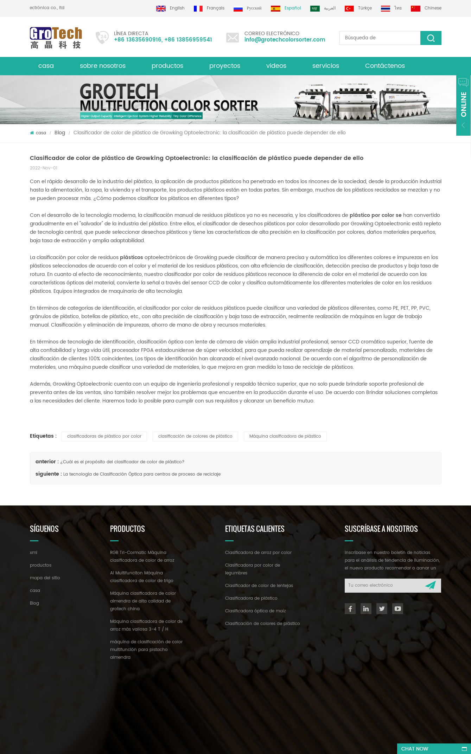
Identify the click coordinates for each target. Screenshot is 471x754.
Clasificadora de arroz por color (258, 552)
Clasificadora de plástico (251, 598)
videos (276, 66)
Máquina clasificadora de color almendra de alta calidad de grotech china (143, 601)
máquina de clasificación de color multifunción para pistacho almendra (146, 650)
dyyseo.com (243, 742)
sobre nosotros (103, 66)
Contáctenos (385, 66)
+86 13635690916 (137, 40)
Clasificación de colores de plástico (262, 623)
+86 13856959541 (188, 40)
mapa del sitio (45, 578)
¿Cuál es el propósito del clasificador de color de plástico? (122, 462)
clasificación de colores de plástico (195, 436)
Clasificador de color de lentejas (259, 585)
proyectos (224, 66)
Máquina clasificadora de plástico (285, 436)
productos (40, 565)
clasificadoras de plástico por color (104, 436)
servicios (325, 66)
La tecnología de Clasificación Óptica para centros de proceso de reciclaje (142, 474)
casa (46, 66)
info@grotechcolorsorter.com (284, 40)
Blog (60, 133)
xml (33, 552)
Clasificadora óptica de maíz (255, 611)
